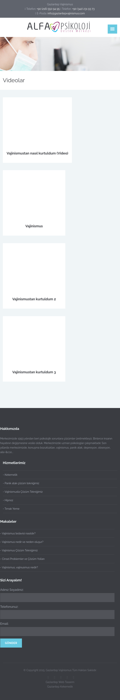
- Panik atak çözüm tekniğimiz (21, 483)
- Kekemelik (10, 474)
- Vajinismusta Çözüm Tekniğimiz (23, 491)
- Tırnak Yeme (11, 508)
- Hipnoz (8, 500)
